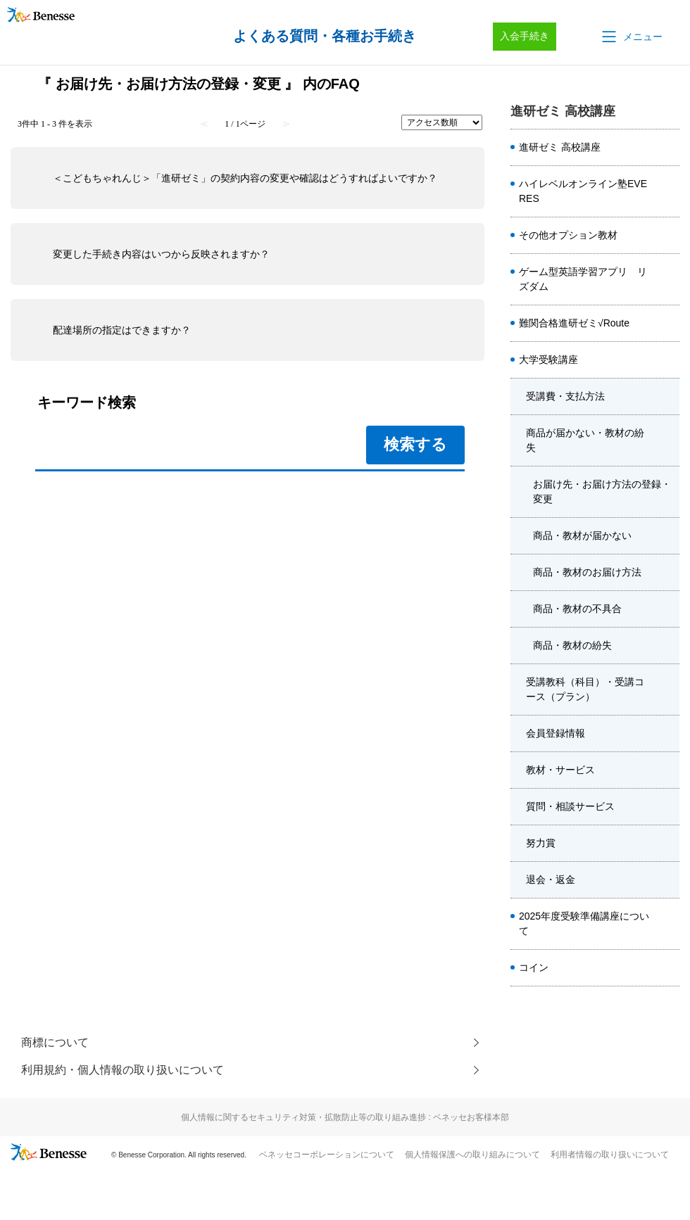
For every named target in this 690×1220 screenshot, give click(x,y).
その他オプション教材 (568, 235)
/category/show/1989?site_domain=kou (668, 807)
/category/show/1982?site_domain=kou (668, 360)
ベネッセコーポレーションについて (326, 1155)
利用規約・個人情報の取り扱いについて (122, 1070)
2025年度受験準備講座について (584, 923)
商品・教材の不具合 (577, 608)
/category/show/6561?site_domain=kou (668, 279)
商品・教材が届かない (582, 535)
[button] (631, 37)
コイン (533, 967)
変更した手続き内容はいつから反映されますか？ (161, 254)
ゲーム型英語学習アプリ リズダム (583, 279)
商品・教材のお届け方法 (587, 572)
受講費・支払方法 (565, 396)
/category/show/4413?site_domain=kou (668, 924)
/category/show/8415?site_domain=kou (668, 734)
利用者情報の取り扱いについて (610, 1155)
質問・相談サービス (570, 806)
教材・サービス (560, 769)
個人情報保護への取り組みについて (472, 1155)
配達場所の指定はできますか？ (122, 330)
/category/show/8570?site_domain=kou (668, 770)
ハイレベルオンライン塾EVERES (583, 191)
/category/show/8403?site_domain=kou (668, 880)
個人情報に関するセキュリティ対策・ (345, 1118)
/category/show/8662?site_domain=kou (668, 968)
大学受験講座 (548, 359)
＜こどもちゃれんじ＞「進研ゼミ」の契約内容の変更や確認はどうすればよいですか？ (245, 178)
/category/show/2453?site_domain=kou (668, 843)
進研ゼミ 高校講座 (560, 147)
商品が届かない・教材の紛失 (585, 440)
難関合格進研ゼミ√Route (574, 323)
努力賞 (541, 843)
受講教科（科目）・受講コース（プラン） (585, 689)
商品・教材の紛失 (572, 645)
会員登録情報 (555, 733)
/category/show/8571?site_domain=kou (668, 440)
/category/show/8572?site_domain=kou (668, 689)
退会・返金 (550, 879)
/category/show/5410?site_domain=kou (668, 191)
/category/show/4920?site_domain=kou (668, 235)
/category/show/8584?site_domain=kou (668, 147)
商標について (55, 1042)
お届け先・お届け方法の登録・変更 (602, 491)
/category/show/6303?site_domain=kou (668, 397)
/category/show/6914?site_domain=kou (668, 323)
